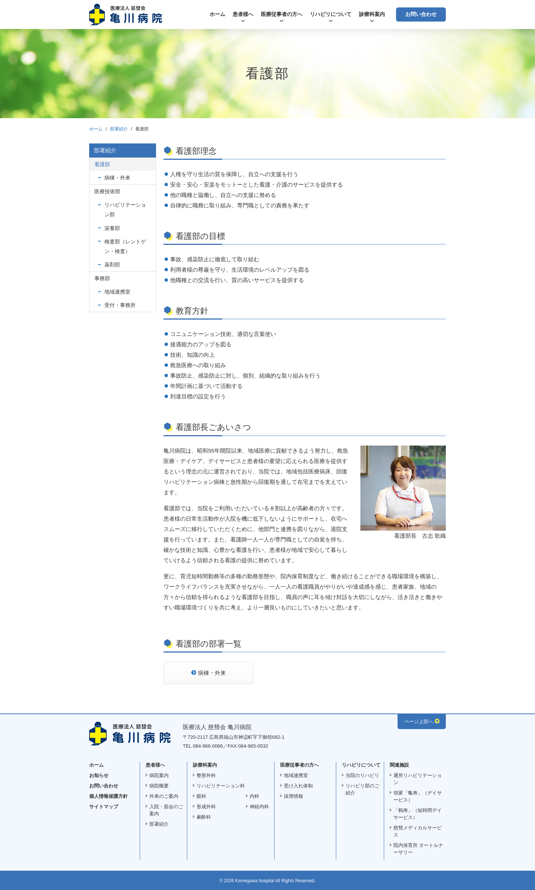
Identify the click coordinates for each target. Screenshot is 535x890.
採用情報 (293, 796)
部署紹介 (119, 129)
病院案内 (159, 775)
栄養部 (112, 228)
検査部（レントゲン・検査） (125, 246)
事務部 (102, 278)
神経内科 (259, 806)
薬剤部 (112, 265)
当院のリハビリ (362, 775)
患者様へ (243, 14)
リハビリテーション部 (125, 209)
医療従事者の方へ (281, 14)
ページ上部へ (418, 721)
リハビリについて (330, 14)
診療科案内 (372, 14)
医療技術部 (107, 191)
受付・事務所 (120, 305)
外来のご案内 (163, 796)
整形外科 (206, 775)
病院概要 (159, 786)
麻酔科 (204, 817)
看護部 (102, 164)
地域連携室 (117, 292)
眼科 (201, 796)
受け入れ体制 (298, 786)
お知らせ (98, 775)
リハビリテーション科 (221, 786)
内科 (254, 796)
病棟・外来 (212, 673)
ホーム (217, 14)
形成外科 (206, 806)
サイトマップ (103, 806)
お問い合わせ (421, 14)
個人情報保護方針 (108, 796)
